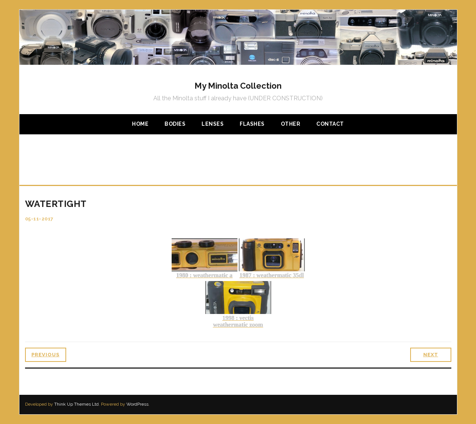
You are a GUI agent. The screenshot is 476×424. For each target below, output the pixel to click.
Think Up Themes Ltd (76, 404)
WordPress (137, 404)
